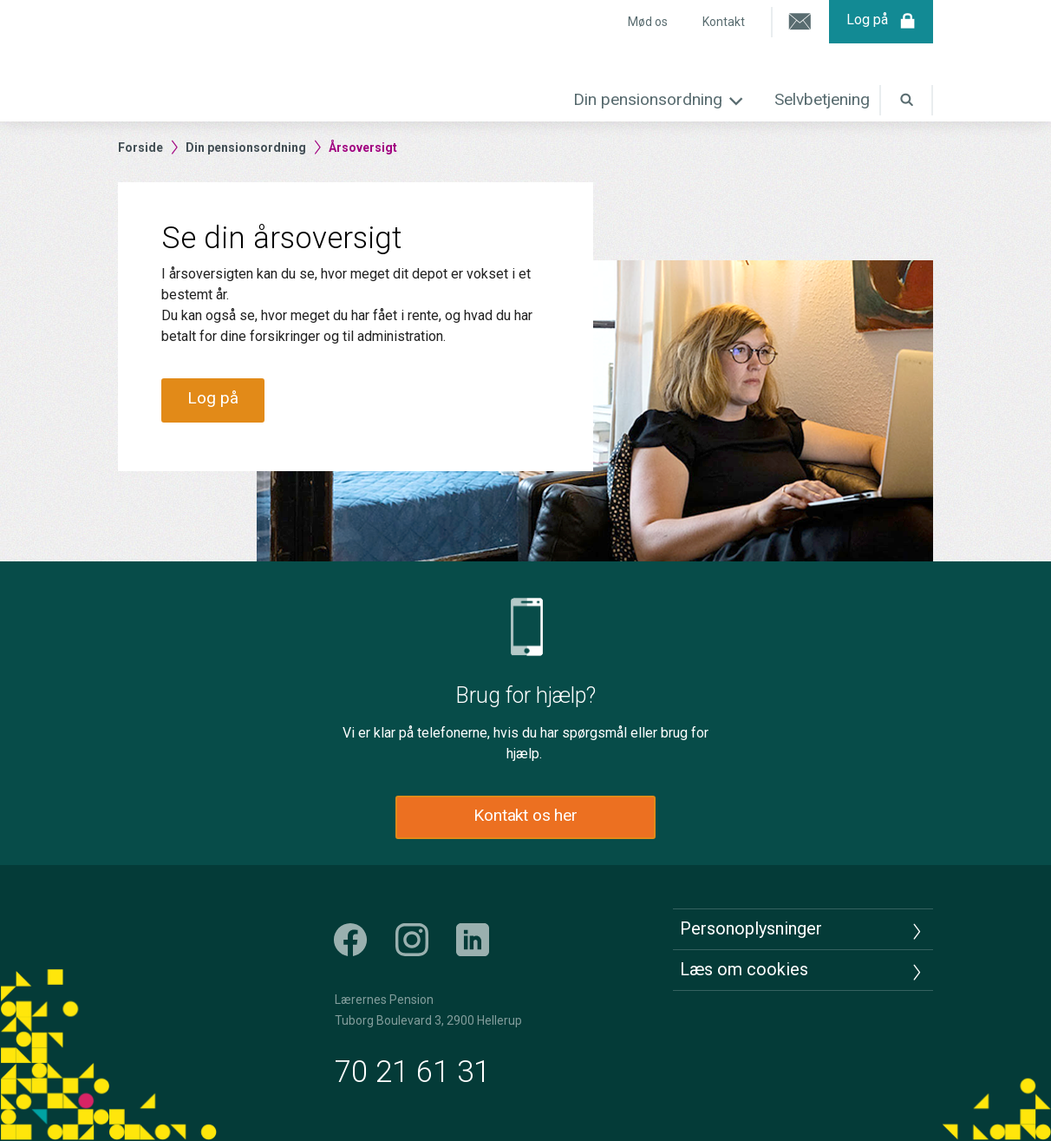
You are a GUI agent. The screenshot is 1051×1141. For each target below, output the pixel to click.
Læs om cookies (744, 969)
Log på (881, 21)
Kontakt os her (525, 815)
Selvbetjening (822, 99)
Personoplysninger (751, 928)
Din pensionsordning (647, 99)
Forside (140, 147)
